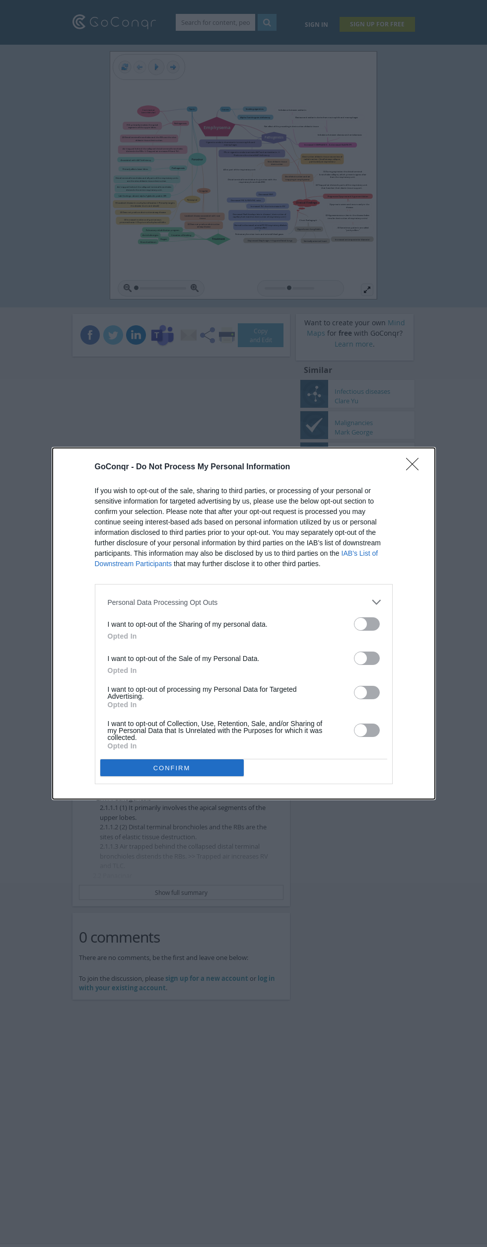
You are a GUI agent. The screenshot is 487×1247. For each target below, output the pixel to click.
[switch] (367, 624)
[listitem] (244, 602)
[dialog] (244, 623)
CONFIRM (172, 768)
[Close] (415, 467)
